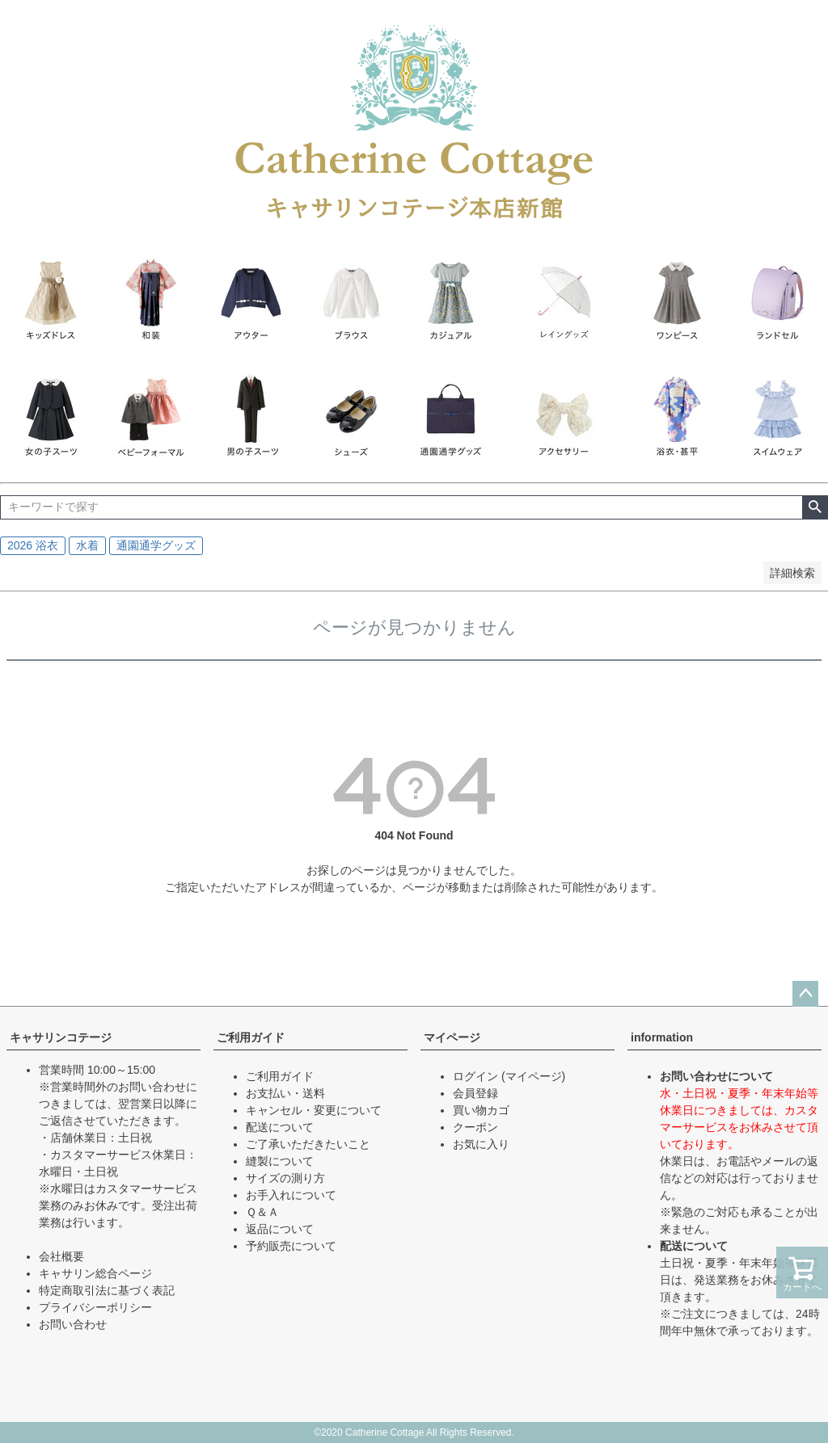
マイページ (452, 1037)
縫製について (280, 1161)
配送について (280, 1127)
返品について (280, 1228)
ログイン (475, 1076)
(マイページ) (533, 1076)
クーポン (475, 1127)
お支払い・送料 (285, 1093)
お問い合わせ (73, 1324)
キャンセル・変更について (314, 1110)
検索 (814, 507)
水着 (87, 545)
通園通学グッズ (156, 545)
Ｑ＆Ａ (262, 1211)
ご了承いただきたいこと (308, 1144)
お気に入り (481, 1144)
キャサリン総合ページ (95, 1273)
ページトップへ (805, 994)
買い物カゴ (481, 1110)
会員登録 (475, 1093)
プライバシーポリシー (95, 1307)
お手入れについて (291, 1194)
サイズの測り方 (285, 1178)
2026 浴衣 (32, 545)
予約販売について (291, 1245)
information (662, 1037)
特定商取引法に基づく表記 (107, 1290)
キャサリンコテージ (61, 1037)
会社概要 (61, 1256)
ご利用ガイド (251, 1037)
